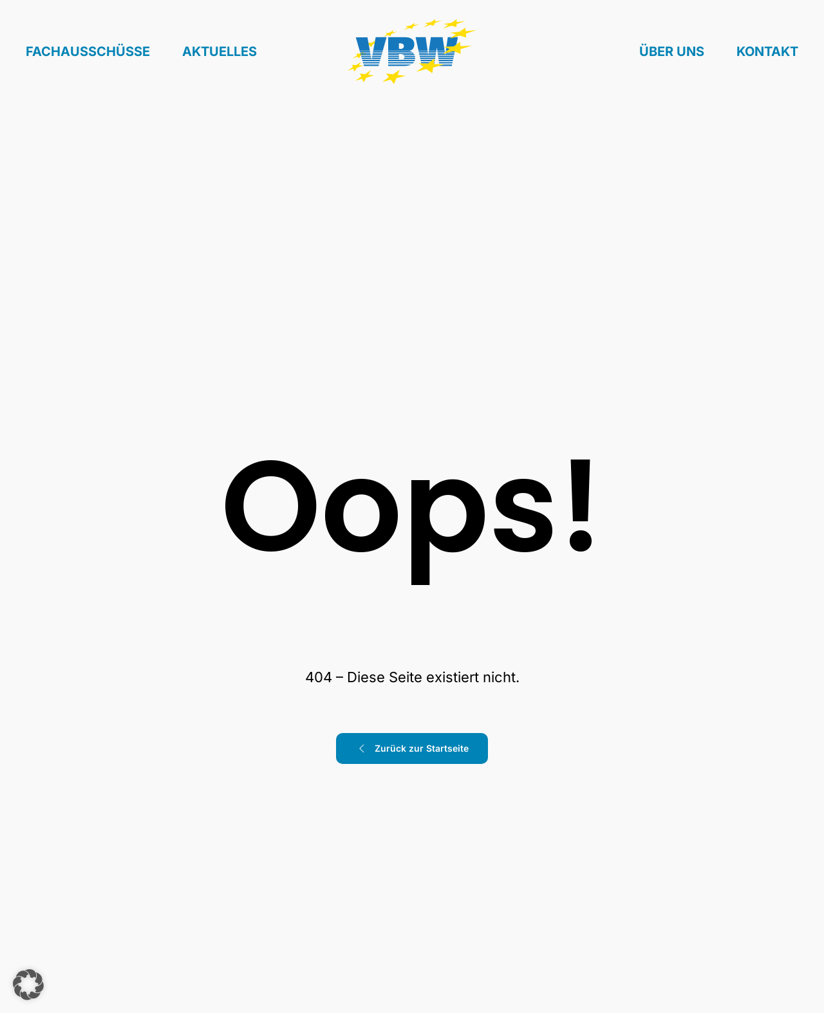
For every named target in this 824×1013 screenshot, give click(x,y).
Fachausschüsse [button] (88, 51)
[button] (28, 984)
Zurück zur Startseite (412, 748)
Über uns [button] (671, 51)
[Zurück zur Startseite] (412, 51)
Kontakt (767, 51)
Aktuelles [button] (219, 51)
